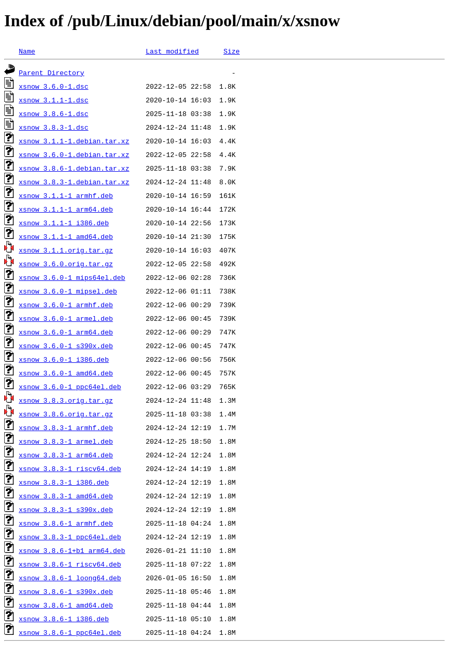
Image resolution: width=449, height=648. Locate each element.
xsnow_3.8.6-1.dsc (54, 113)
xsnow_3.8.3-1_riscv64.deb (70, 468)
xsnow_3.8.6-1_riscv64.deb (70, 564)
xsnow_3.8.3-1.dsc (54, 127)
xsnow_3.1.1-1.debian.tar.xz (74, 140)
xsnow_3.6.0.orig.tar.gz (66, 263)
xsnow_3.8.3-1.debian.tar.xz (74, 181)
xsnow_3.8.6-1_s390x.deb (66, 591)
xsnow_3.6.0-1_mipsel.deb (68, 291)
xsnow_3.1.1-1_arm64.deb (66, 209)
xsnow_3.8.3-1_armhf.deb (66, 427)
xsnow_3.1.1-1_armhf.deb (66, 195)
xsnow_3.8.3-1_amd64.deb (66, 495)
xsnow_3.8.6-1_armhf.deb (66, 523)
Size (231, 51)
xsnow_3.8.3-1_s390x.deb (66, 509)
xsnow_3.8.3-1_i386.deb (64, 482)
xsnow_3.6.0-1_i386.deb (64, 359)
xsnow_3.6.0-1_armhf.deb (66, 304)
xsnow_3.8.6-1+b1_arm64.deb (72, 550)
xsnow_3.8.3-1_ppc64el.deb (70, 536)
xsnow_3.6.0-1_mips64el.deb (72, 277)
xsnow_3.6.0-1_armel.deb (66, 318)
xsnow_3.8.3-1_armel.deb (66, 441)
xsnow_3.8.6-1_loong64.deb (70, 577)
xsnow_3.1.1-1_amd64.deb (66, 236)
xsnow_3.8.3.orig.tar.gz (66, 400)
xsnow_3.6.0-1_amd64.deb (66, 373)
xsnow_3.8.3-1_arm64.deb (66, 454)
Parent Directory (51, 72)
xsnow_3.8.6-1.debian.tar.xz (74, 168)
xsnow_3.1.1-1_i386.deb (64, 222)
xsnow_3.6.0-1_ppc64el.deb (70, 386)
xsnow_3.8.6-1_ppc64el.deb (70, 632)
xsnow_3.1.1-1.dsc (54, 99)
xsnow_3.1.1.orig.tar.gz (66, 250)
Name (27, 51)
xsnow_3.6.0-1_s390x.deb (66, 345)
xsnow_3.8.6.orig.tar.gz (66, 414)
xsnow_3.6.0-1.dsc (54, 86)
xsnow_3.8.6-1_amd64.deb (66, 605)
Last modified (172, 51)
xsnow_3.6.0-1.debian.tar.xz (74, 154)
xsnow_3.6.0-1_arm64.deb (66, 332)
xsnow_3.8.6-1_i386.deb (64, 618)
